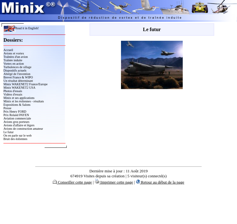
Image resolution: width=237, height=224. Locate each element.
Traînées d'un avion (15, 56)
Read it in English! (21, 28)
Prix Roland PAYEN (16, 115)
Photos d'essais (12, 91)
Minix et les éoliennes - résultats (23, 101)
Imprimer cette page (114, 182)
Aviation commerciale (17, 118)
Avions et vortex (13, 53)
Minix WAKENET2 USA (19, 87)
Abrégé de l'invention (16, 74)
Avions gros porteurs (16, 122)
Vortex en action (13, 63)
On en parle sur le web (17, 135)
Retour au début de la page (160, 182)
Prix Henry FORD (14, 111)
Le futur (8, 132)
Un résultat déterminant (18, 80)
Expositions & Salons (17, 104)
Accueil (8, 50)
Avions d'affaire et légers (18, 125)
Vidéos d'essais (12, 94)
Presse (7, 108)
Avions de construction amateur (23, 128)
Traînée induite (12, 60)
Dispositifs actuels (15, 70)
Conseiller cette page (72, 182)
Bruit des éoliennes (15, 139)
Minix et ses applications (19, 98)
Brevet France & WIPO (18, 77)
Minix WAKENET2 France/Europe (25, 84)
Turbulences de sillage (17, 67)
